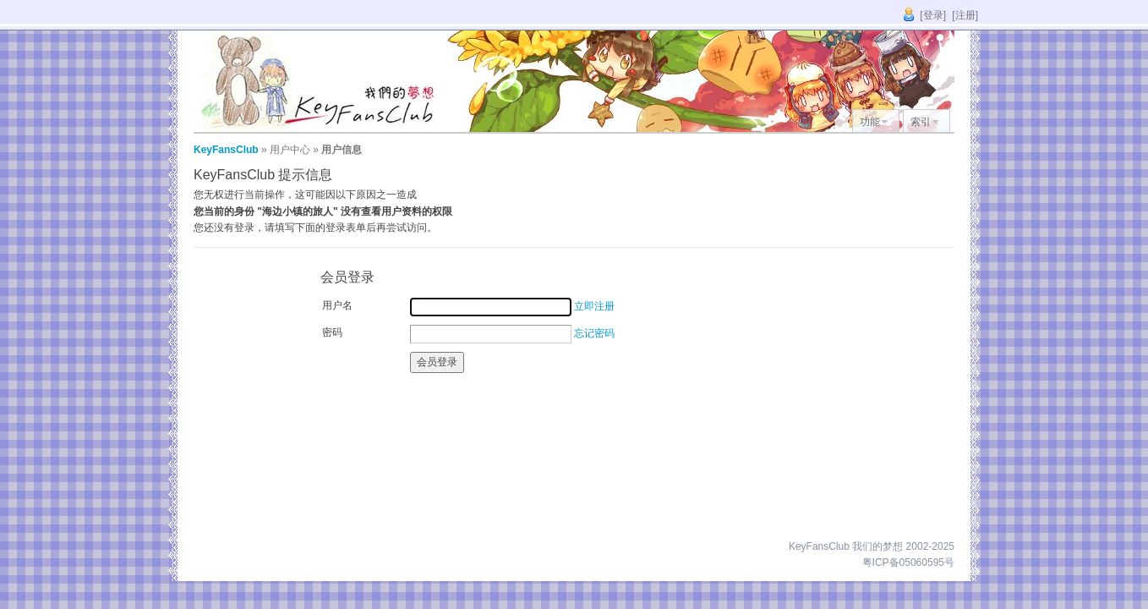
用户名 (337, 305)
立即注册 (594, 306)
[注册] (965, 15)
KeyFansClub (226, 150)
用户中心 (290, 150)
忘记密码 (594, 333)
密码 (332, 332)
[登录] (933, 15)
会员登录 (437, 362)
